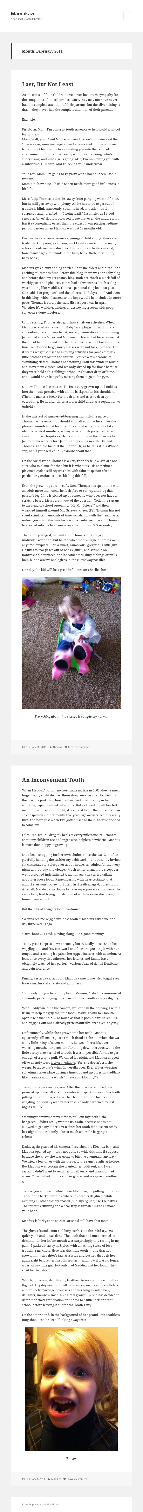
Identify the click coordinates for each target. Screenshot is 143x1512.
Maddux (56, 1479)
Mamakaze (23, 13)
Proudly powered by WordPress (40, 1504)
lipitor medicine (63, 1062)
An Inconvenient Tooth (53, 779)
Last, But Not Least (48, 84)
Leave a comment (78, 747)
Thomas (57, 747)
